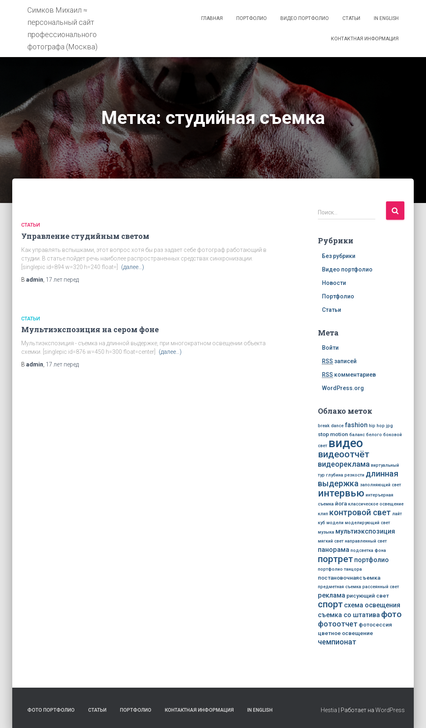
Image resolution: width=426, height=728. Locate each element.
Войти (330, 347)
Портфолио (251, 18)
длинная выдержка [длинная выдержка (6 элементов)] (358, 478)
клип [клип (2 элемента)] (323, 513)
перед (62, 279)
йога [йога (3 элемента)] (341, 503)
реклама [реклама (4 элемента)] (331, 595)
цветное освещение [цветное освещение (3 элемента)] (345, 633)
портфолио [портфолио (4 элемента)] (371, 560)
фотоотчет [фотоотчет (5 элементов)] (337, 624)
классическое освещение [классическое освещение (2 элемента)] (376, 504)
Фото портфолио (51, 710)
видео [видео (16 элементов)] (345, 443)
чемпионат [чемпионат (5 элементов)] (337, 642)
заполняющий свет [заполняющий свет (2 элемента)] (380, 485)
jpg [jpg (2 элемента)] (389, 425)
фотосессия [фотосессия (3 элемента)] (375, 624)
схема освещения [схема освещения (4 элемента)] (372, 605)
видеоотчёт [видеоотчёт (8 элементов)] (343, 454)
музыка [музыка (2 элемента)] (326, 532)
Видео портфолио (304, 18)
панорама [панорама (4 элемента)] (333, 550)
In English (386, 18)
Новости (334, 283)
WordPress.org (343, 388)
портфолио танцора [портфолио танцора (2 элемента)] (340, 569)
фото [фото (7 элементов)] (391, 614)
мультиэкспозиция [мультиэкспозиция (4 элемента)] (365, 531)
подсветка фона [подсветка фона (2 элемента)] (368, 550)
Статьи (351, 18)
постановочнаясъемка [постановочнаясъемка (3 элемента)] (349, 577)
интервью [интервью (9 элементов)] (341, 493)
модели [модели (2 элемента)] (335, 522)
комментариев (349, 374)
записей (339, 361)
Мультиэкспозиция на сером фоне (90, 329)
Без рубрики (338, 256)
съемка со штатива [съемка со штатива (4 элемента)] (349, 615)
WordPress (390, 710)
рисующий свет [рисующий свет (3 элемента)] (367, 595)
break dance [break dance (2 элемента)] (331, 425)
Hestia (329, 710)
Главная (212, 18)
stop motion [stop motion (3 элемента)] (333, 434)
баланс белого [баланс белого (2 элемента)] (365, 434)
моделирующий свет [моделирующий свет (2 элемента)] (367, 522)
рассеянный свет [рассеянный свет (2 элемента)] (380, 586)
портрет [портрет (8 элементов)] (335, 559)
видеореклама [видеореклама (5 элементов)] (344, 464)
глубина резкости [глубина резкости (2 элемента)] (345, 475)
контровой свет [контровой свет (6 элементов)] (360, 512)
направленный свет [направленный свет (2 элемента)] (366, 541)
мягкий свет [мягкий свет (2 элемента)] (331, 541)
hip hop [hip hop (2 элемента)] (377, 425)
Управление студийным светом (85, 236)
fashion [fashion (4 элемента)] (356, 425)
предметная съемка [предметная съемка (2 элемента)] (339, 586)
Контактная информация (365, 39)
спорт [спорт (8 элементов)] (330, 604)
